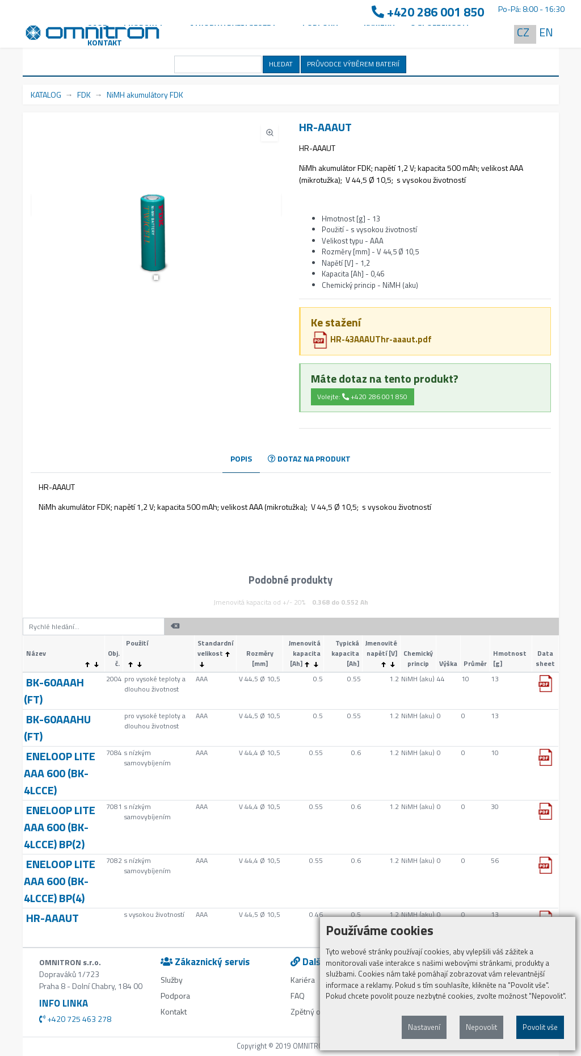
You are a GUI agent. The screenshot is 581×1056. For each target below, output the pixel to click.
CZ (523, 32)
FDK (84, 94)
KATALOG (46, 94)
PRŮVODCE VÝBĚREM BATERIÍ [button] (353, 63)
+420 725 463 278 (75, 1019)
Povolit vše (540, 1027)
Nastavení (424, 1027)
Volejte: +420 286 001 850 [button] (362, 396)
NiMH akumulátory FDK (145, 94)
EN (546, 32)
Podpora (175, 995)
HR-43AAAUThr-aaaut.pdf (371, 339)
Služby (172, 980)
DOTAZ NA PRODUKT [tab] (309, 458)
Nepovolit (481, 1027)
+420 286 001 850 (428, 12)
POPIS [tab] (241, 458)
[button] (156, 277)
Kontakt (104, 42)
